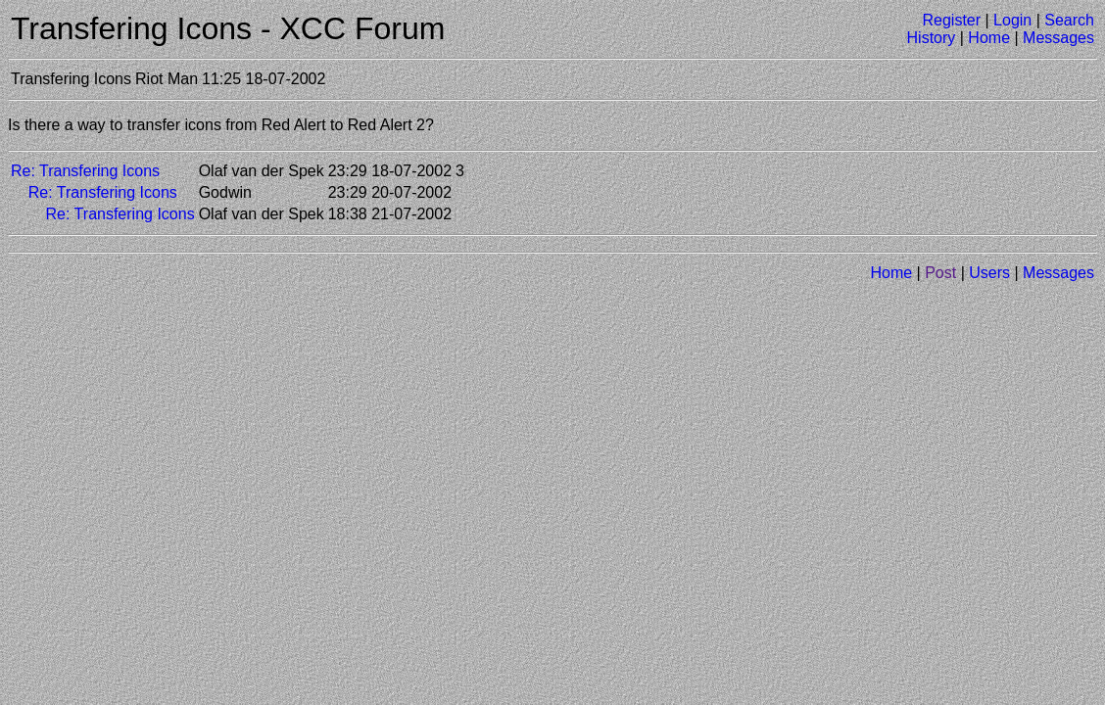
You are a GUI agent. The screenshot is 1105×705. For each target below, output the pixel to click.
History (931, 37)
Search (1069, 20)
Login (1012, 20)
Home (989, 37)
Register (951, 20)
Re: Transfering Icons (85, 171)
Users (989, 272)
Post (940, 272)
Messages (1058, 37)
